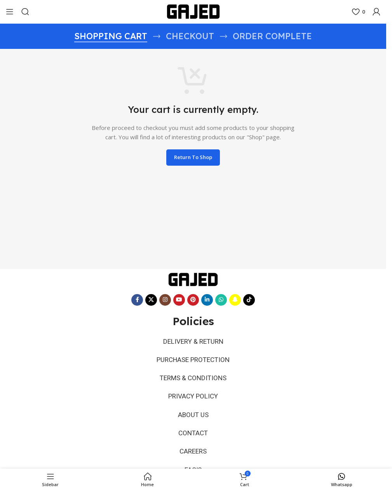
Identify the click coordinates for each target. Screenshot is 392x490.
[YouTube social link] (179, 300)
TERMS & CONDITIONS (193, 375)
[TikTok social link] (249, 300)
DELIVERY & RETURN (193, 341)
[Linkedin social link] (207, 300)
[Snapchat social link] (235, 300)
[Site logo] (193, 11)
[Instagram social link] (165, 300)
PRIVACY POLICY (193, 392)
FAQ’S (193, 460)
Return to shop (193, 157)
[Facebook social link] (137, 300)
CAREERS (193, 443)
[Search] (25, 11)
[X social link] (151, 300)
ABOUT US (193, 409)
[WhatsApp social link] (221, 300)
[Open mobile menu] (9, 11)
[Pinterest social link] (193, 300)
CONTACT (193, 426)
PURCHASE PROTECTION (193, 358)
